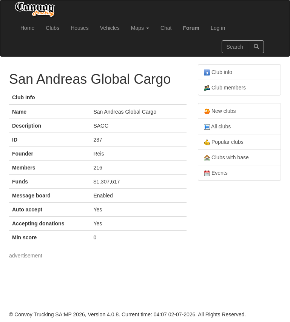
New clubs (220, 111)
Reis (98, 154)
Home (27, 28)
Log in (218, 28)
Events (216, 173)
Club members (225, 88)
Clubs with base (226, 157)
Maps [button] (140, 28)
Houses (79, 28)
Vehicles (110, 28)
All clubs (217, 126)
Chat (166, 28)
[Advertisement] (146, 276)
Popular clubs (224, 142)
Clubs (52, 28)
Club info (218, 72)
